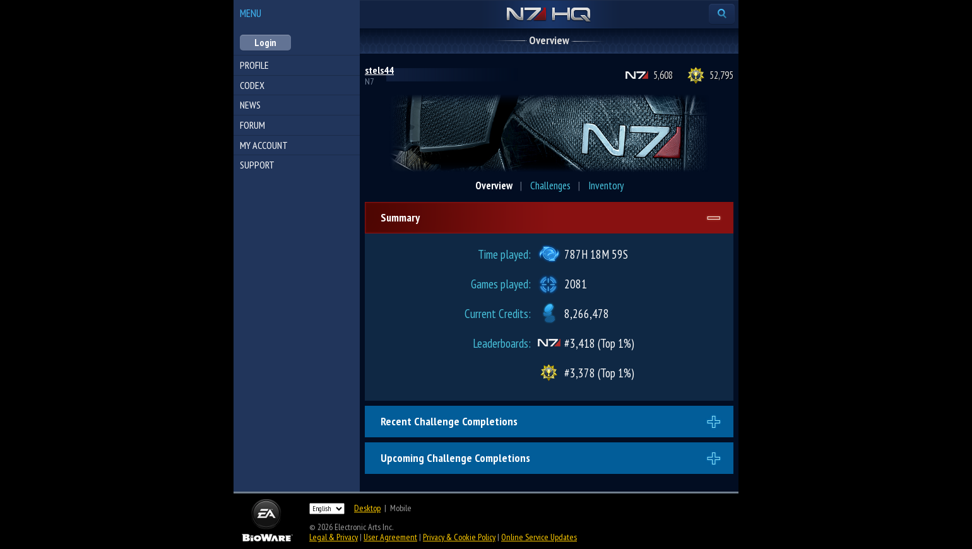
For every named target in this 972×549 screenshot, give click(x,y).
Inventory (606, 185)
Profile (254, 65)
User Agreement (390, 537)
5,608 (663, 75)
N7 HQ (548, 15)
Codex (252, 85)
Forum (252, 125)
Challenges (550, 185)
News (250, 104)
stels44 (379, 70)
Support (257, 164)
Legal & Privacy (333, 537)
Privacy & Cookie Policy (459, 537)
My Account (264, 145)
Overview (494, 185)
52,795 (721, 75)
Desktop (367, 508)
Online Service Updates (539, 537)
